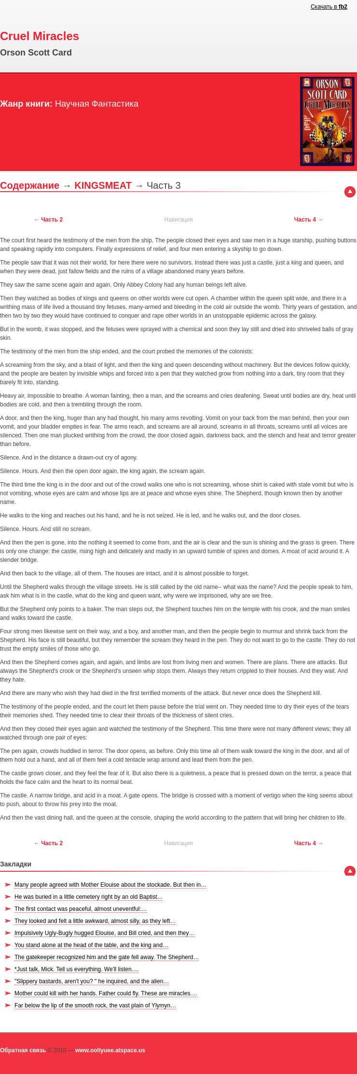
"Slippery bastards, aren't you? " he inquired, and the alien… (91, 981)
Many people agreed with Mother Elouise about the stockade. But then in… (110, 884)
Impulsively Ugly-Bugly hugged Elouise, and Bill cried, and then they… (104, 933)
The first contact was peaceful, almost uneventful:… (80, 909)
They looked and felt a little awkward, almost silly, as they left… (95, 921)
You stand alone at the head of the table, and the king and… (91, 945)
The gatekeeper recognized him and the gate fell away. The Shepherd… (106, 957)
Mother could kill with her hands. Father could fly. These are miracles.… (106, 993)
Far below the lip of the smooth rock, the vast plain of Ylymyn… (95, 1005)
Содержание (29, 185)
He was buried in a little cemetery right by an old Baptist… (88, 896)
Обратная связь (23, 1050)
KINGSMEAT (103, 185)
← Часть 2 (48, 219)
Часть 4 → (308, 219)
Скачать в (329, 6)
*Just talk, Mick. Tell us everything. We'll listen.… (76, 969)
